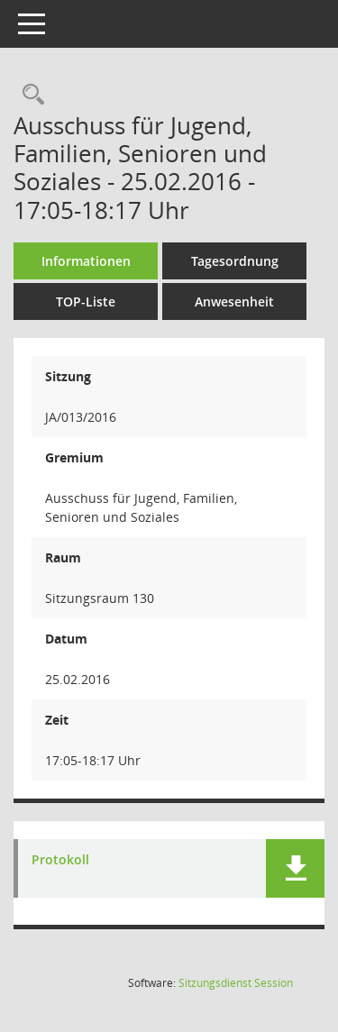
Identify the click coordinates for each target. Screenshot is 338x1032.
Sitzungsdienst (235, 983)
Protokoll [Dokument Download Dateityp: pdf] (60, 860)
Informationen (86, 260)
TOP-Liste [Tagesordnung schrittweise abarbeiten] (85, 301)
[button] (295, 868)
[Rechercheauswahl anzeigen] (29, 95)
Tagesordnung (235, 260)
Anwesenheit (234, 301)
